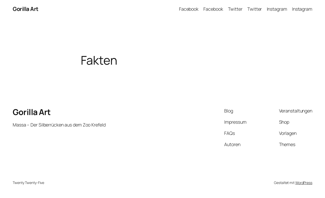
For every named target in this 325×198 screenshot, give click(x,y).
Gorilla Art (25, 9)
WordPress (303, 182)
